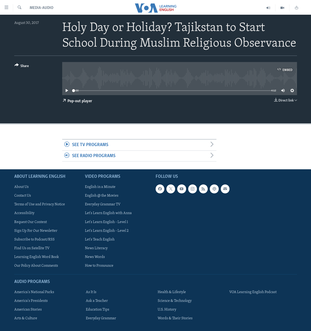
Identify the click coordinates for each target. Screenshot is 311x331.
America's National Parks (34, 292)
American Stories (28, 309)
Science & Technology (175, 301)
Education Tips (97, 309)
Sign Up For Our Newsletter (35, 231)
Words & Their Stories (175, 318)
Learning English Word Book (36, 257)
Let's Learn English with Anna (108, 213)
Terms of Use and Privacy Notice (39, 204)
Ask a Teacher (97, 301)
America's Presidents (31, 301)
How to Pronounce (99, 266)
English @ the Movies (101, 196)
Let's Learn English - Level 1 (106, 222)
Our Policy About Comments (36, 266)
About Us (21, 187)
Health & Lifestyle (172, 292)
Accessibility (24, 213)
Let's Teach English (100, 239)
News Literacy (96, 248)
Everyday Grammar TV (102, 204)
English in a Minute (100, 187)
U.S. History (167, 309)
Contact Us (22, 196)
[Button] (21, 66)
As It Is (91, 292)
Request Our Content (30, 222)
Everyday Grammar (101, 318)
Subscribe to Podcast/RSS (34, 239)
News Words (95, 257)
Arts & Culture (25, 318)
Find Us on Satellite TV (32, 248)
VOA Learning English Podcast (253, 292)
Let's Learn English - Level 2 (107, 231)
